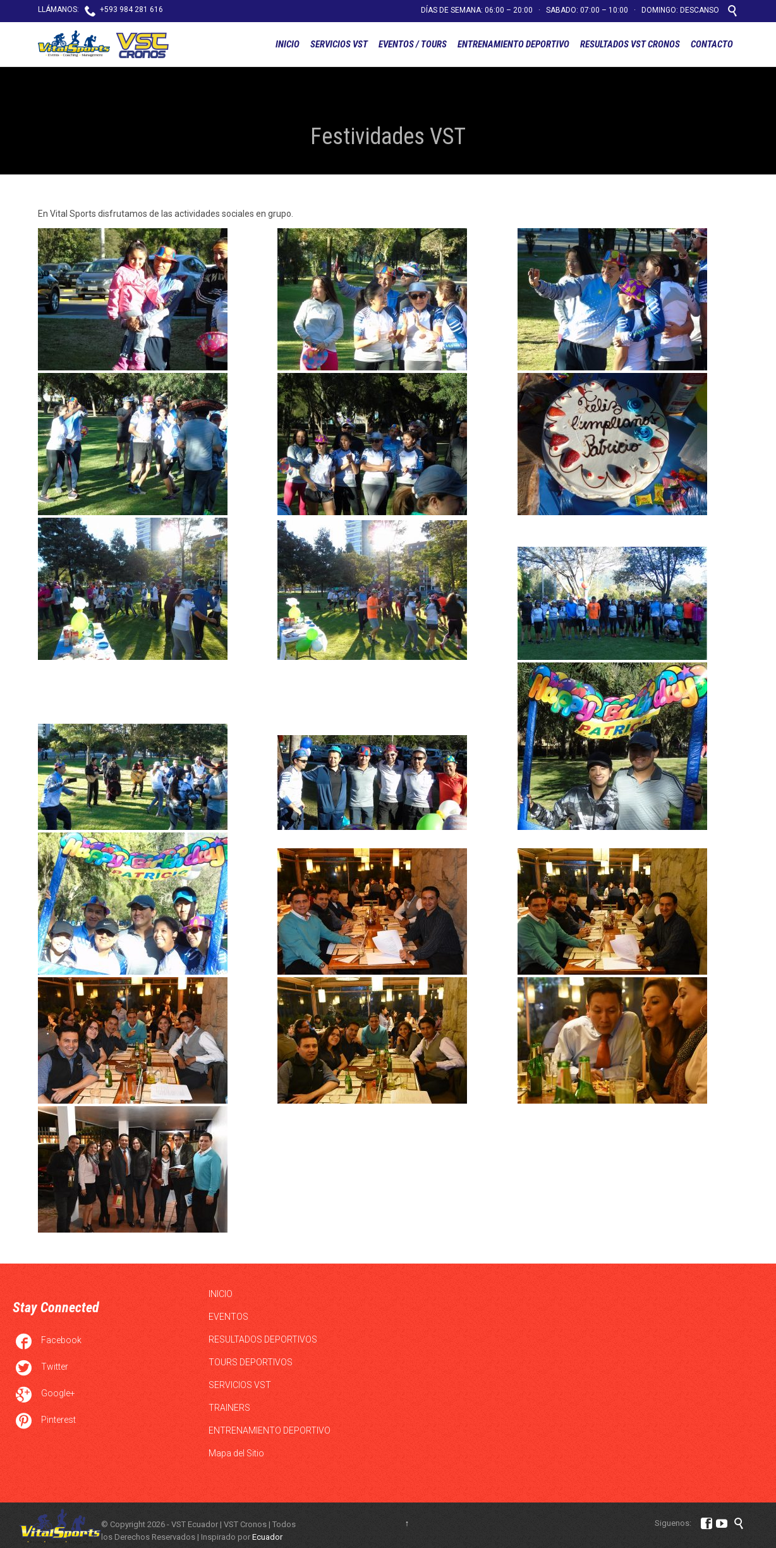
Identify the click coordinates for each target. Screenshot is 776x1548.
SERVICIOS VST (240, 1385)
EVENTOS (228, 1317)
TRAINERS (229, 1408)
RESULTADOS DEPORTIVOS (263, 1339)
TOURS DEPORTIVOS (251, 1362)
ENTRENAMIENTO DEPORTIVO (269, 1430)
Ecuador (267, 1537)
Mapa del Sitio (236, 1453)
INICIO (221, 1294)
